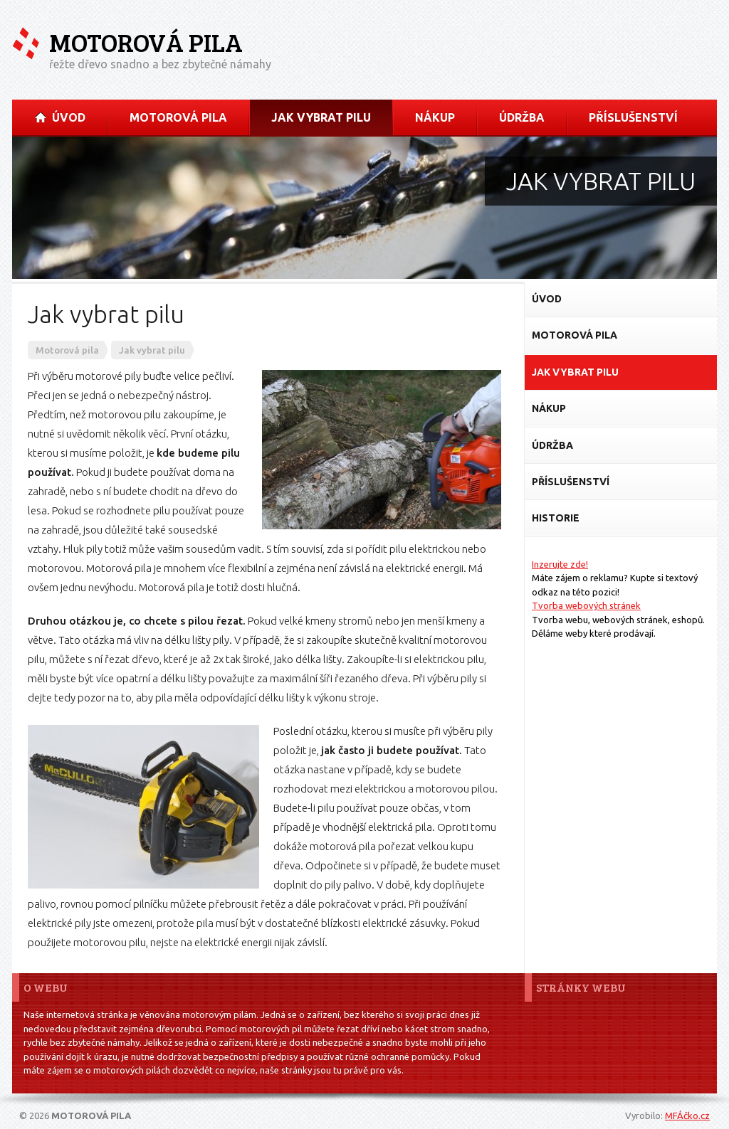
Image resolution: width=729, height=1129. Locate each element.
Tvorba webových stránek (586, 605)
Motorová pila (146, 42)
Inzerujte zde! (560, 564)
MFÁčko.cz (687, 1115)
